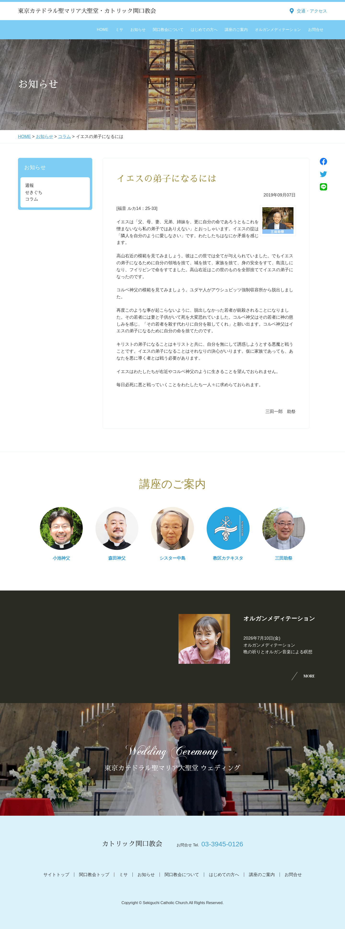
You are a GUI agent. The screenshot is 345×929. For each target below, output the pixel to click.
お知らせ (138, 30)
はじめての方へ (204, 30)
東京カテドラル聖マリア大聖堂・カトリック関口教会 (87, 11)
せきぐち (33, 192)
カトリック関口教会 (132, 844)
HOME (102, 30)
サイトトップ (56, 874)
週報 (29, 185)
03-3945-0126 (222, 844)
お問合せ (315, 30)
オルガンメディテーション (278, 30)
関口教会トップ (94, 874)
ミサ (119, 30)
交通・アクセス (312, 11)
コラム (64, 136)
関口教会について (168, 30)
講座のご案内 (236, 30)
